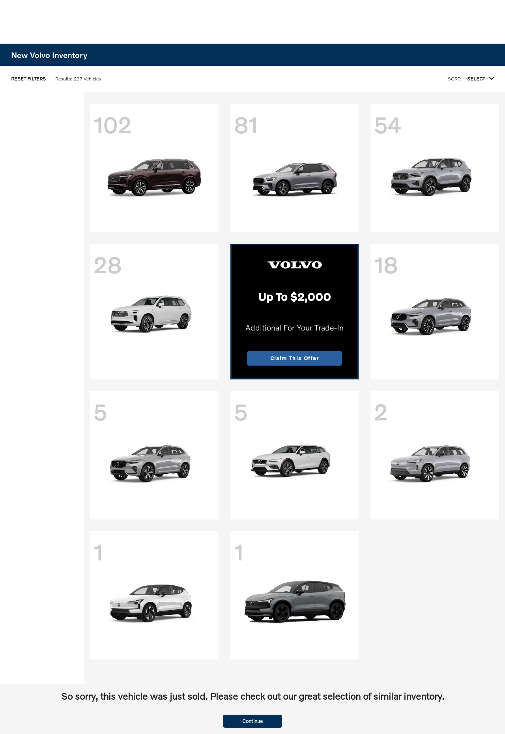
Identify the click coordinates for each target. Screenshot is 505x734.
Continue (252, 721)
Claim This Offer (294, 358)
